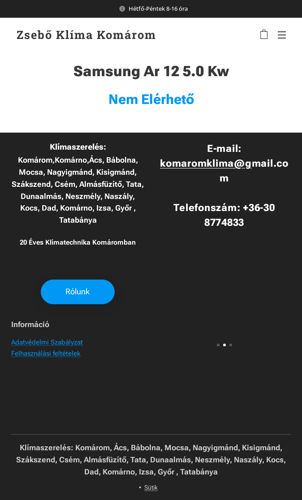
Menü (282, 34)
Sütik (151, 487)
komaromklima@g (206, 163)
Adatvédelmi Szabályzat (47, 343)
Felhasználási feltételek (46, 353)
